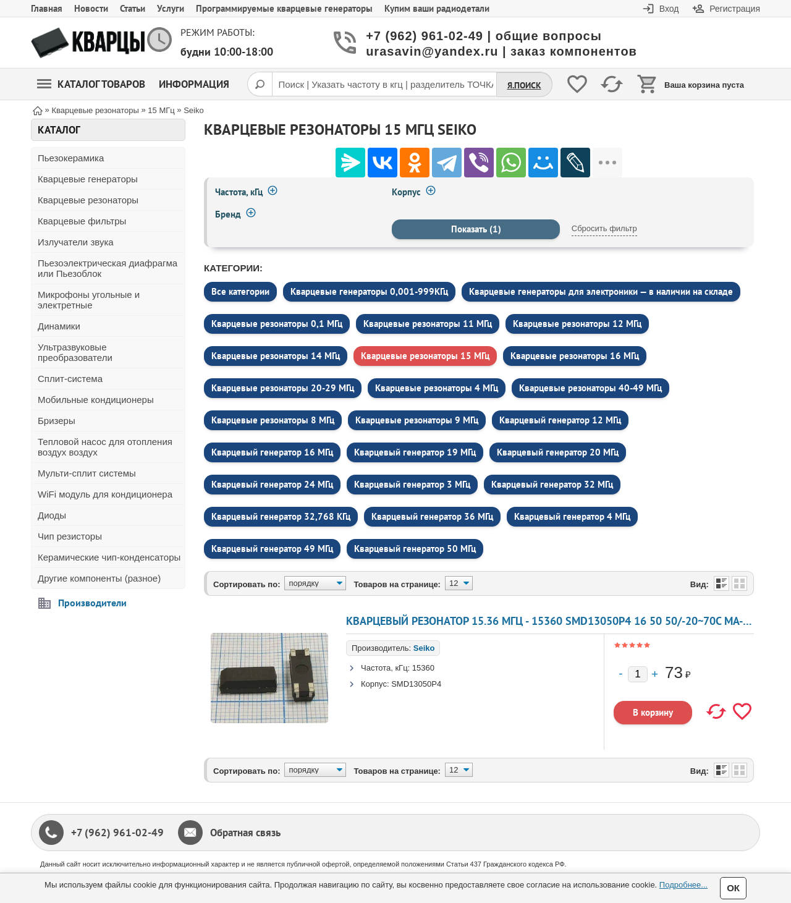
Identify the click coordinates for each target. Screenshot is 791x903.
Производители (92, 602)
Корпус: (375, 684)
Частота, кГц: (385, 667)
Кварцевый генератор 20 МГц (558, 452)
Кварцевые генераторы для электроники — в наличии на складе (601, 291)
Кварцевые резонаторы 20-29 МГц (282, 388)
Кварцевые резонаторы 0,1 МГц (276, 323)
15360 (423, 667)
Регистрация (734, 9)
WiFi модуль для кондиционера (105, 494)
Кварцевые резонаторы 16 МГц (574, 356)
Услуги (170, 8)
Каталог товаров (91, 84)
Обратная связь (245, 832)
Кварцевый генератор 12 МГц (560, 420)
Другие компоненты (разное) (99, 578)
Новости (91, 8)
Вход (669, 9)
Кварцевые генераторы (88, 179)
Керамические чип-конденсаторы (109, 557)
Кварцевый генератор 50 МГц (415, 548)
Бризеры (56, 420)
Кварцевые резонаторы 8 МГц (272, 420)
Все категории (240, 291)
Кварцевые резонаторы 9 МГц (416, 420)
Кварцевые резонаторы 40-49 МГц (590, 388)
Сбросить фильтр (604, 228)
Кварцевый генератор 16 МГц (272, 452)
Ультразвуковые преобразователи (75, 352)
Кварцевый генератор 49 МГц (272, 548)
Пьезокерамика (71, 158)
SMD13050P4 (416, 684)
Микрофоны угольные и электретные (89, 299)
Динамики (59, 326)
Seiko (424, 648)
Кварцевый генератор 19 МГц (415, 452)
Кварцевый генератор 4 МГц (572, 516)
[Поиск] (259, 84)
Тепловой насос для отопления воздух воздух (105, 446)
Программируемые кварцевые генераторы (284, 8)
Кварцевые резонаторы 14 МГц (275, 356)
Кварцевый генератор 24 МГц (272, 484)
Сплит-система (70, 378)
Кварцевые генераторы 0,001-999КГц (369, 291)
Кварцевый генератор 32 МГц (552, 484)
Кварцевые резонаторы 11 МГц (427, 323)
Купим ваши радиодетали (436, 8)
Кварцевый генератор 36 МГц (432, 516)
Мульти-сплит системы (87, 473)
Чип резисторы (70, 536)
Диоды (52, 515)
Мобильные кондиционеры (96, 399)
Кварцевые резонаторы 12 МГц (577, 323)
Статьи (132, 8)
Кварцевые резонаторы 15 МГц (425, 356)
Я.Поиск (524, 85)
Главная (46, 8)
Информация (194, 84)
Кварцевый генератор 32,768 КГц (280, 516)
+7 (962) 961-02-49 (117, 832)
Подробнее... (683, 884)
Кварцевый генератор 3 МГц (412, 484)
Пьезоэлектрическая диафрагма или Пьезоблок (107, 268)
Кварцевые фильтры (82, 221)
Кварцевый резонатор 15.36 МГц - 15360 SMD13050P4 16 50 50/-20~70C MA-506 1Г (561, 621)
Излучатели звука (76, 242)
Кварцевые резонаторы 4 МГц (436, 388)
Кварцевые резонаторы (88, 200)
